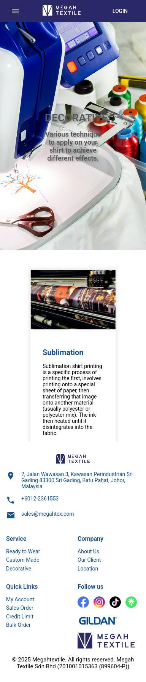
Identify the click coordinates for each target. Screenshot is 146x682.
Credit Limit (19, 616)
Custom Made (22, 560)
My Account (20, 599)
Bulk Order (18, 625)
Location (88, 569)
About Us (88, 551)
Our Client (89, 560)
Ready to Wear (23, 551)
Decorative (18, 569)
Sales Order (19, 608)
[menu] (15, 11)
